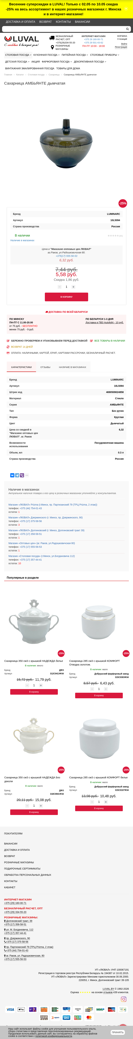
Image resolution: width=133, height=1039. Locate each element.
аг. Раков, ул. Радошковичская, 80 (24, 955)
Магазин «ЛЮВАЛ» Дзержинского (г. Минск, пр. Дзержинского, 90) (45, 517)
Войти (124, 44)
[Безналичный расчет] (64, 42)
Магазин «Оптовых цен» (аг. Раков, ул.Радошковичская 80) (41, 543)
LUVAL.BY (108, 988)
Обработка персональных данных (27, 875)
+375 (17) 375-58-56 (30, 521)
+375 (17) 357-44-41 (30, 559)
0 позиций (122, 37)
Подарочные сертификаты (22, 868)
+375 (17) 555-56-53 (30, 546)
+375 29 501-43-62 (93, 42)
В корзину (34, 692)
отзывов (108, 992)
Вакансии (82, 21)
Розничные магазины (19, 862)
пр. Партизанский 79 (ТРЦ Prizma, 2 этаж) (28, 947)
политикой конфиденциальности (53, 1036)
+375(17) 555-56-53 (66, 256)
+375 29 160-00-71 (93, 39)
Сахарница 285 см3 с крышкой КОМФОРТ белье (98, 777)
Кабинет (9, 887)
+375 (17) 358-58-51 (30, 534)
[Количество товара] (66, 287)
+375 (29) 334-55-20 (15, 912)
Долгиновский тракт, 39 (18, 921)
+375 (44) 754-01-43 (30, 508)
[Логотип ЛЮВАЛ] (23, 41)
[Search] (63, 29)
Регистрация (121, 47)
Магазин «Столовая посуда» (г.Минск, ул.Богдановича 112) (41, 556)
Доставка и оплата (20, 21)
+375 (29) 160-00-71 (15, 903)
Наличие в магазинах (22, 237)
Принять (117, 1032)
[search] (127, 29)
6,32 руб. (66, 260)
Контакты (63, 21)
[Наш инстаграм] (123, 999)
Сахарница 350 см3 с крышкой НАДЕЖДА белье (33, 660)
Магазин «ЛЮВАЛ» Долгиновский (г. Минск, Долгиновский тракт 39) (46, 530)
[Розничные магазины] (62, 49)
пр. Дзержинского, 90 (17, 938)
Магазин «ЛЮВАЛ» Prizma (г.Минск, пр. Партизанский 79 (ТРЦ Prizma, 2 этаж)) (52, 504)
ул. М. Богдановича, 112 (18, 929)
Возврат (45, 21)
